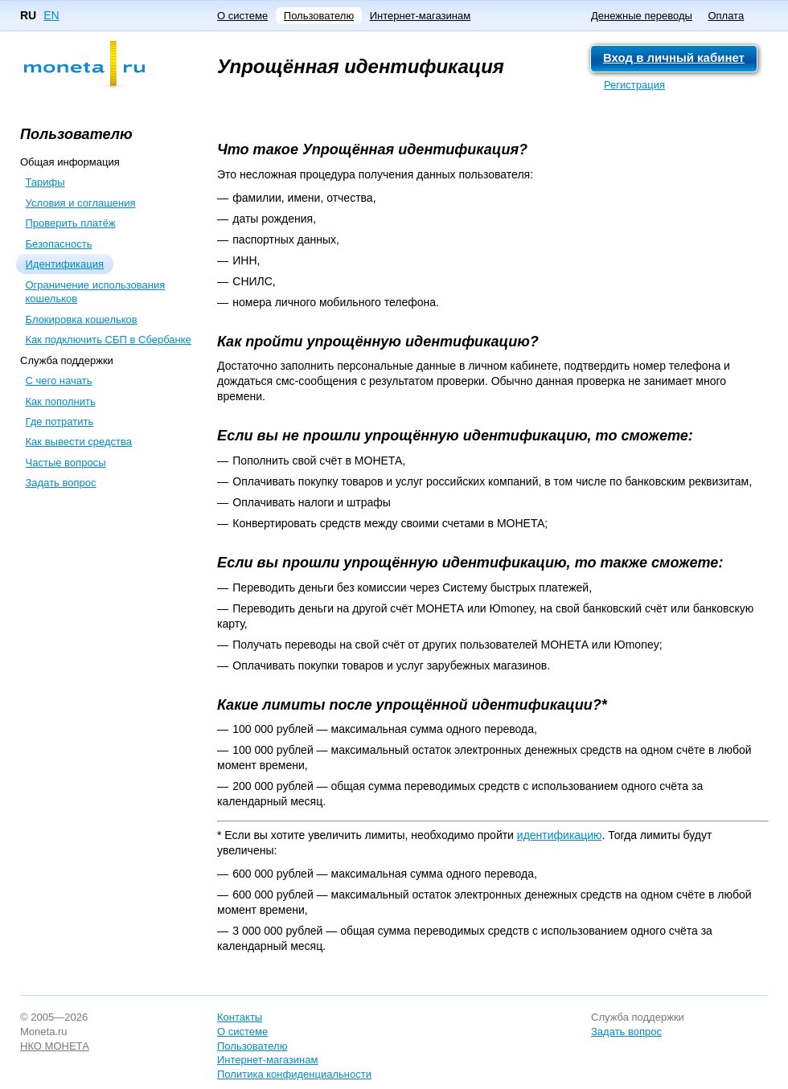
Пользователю (319, 16)
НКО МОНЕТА (54, 1046)
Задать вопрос (626, 1032)
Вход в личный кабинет (674, 57)
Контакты (239, 1017)
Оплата (726, 16)
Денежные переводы (641, 16)
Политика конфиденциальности (294, 1074)
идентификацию (559, 835)
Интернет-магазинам (420, 16)
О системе (242, 16)
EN (51, 15)
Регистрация (634, 85)
